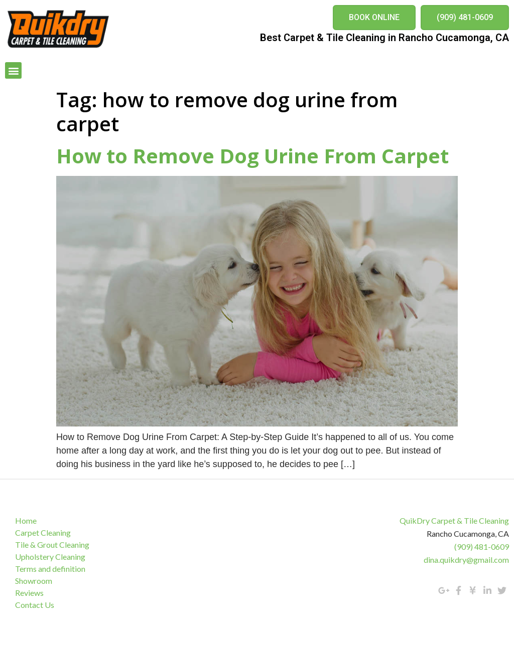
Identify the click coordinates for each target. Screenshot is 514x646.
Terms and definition (50, 568)
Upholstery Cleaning (50, 556)
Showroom (33, 580)
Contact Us (34, 604)
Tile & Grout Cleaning (52, 544)
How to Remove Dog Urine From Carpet (252, 155)
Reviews (29, 592)
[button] (374, 17)
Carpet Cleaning (43, 532)
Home (26, 520)
